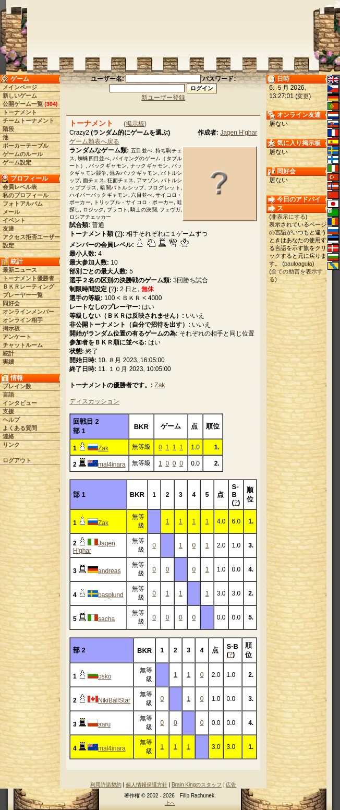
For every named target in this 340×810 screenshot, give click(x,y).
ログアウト (17, 460)
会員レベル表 (20, 187)
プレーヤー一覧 (23, 295)
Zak (159, 385)
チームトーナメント (28, 120)
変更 (303, 96)
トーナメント (20, 112)
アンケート (17, 336)
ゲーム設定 (17, 162)
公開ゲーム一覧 (23, 104)
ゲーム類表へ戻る (94, 141)
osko (104, 676)
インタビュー (20, 403)
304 (51, 104)
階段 (8, 129)
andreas (109, 571)
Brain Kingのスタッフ (197, 785)
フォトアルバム (23, 203)
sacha (106, 619)
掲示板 (11, 328)
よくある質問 (20, 428)
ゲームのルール (23, 154)
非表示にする (288, 216)
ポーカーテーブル (25, 145)
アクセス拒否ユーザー (31, 237)
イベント (14, 220)
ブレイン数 (17, 386)
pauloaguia (298, 263)
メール (11, 212)
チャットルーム (23, 345)
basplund (111, 595)
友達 (8, 228)
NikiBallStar (114, 700)
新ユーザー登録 (163, 97)
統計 (8, 353)
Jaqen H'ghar (238, 132)
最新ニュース (20, 270)
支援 (8, 411)
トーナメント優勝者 (28, 278)
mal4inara (112, 464)
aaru (104, 724)
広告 (231, 785)
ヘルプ (11, 419)
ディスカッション (94, 401)
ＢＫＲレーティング (28, 286)
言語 (8, 394)
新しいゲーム (20, 95)
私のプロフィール (25, 195)
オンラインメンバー (28, 311)
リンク (11, 445)
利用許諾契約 (106, 785)
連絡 (8, 436)
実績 (8, 362)
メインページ (20, 87)
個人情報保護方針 (146, 785)
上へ (170, 803)
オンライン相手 (23, 320)
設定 (8, 245)
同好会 (11, 303)
